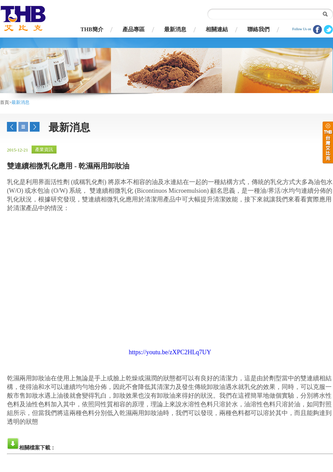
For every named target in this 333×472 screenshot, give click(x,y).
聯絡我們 (258, 29)
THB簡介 (91, 29)
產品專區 (133, 29)
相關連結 (217, 29)
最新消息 (175, 29)
